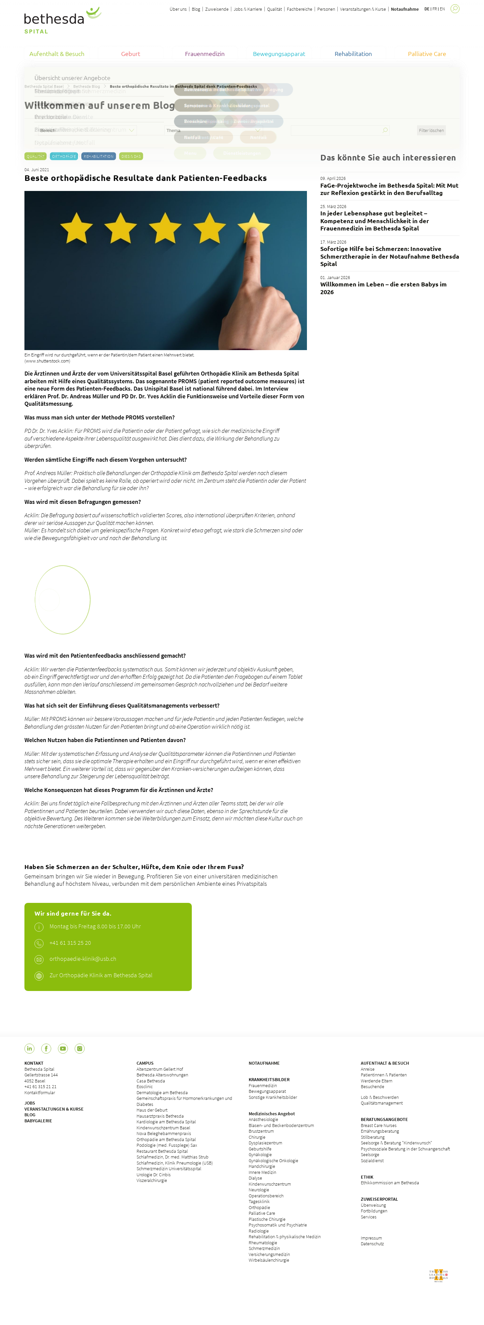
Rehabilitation (98, 156)
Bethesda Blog (86, 86)
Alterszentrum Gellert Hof (160, 1069)
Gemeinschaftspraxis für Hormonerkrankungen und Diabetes (184, 1101)
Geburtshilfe (260, 1149)
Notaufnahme (405, 9)
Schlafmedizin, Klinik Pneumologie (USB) (175, 1163)
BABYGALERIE (38, 1121)
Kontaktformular (39, 1092)
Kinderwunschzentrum (270, 1184)
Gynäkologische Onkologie (273, 1160)
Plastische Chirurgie (267, 1219)
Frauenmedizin (263, 1085)
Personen (326, 9)
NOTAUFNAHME (264, 1063)
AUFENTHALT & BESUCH (385, 1063)
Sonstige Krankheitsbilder (273, 1097)
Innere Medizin (262, 1172)
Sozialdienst (372, 1160)
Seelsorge (370, 1154)
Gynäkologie (260, 1154)
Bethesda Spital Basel (44, 86)
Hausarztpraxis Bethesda (160, 1116)
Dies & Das (131, 156)
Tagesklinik (259, 1201)
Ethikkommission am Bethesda (390, 1183)
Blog (196, 9)
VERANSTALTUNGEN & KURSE (54, 1109)
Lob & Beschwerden (380, 1097)
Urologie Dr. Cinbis (154, 1175)
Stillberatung (373, 1137)
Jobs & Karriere (248, 9)
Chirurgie (257, 1137)
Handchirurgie (262, 1166)
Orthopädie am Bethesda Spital (166, 1139)
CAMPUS (145, 1063)
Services (369, 1217)
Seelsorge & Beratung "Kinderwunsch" (396, 1143)
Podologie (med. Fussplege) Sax (167, 1145)
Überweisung (373, 1205)
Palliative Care (262, 1213)
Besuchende (372, 1086)
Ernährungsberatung (380, 1131)
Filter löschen (431, 130)
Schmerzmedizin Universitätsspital (169, 1169)
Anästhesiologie (263, 1119)
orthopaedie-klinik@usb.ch (83, 959)
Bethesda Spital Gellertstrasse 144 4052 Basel (41, 1075)
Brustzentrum (261, 1131)
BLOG (29, 1115)
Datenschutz (372, 1244)
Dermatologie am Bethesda (162, 1092)
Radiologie (259, 1231)
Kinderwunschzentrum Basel (163, 1128)
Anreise (368, 1069)
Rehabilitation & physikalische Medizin (285, 1237)
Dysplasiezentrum (265, 1143)
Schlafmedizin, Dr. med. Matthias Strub (173, 1157)
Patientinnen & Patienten (384, 1075)
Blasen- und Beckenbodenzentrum (281, 1125)
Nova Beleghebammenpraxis (164, 1133)
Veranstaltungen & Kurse (363, 9)
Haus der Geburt (152, 1110)
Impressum (371, 1238)
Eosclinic (145, 1086)
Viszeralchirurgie (152, 1180)
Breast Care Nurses (379, 1125)
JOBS (29, 1103)
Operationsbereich (266, 1196)
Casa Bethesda (151, 1081)
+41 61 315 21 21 (40, 1086)
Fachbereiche (299, 9)
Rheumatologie (263, 1243)
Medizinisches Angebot (272, 1114)
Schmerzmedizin (264, 1248)
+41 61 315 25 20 (70, 942)
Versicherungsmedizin (269, 1254)
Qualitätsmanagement (382, 1103)
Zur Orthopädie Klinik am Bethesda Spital (101, 975)
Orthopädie (64, 156)
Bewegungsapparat (267, 1091)
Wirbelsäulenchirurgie (269, 1260)
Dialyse (255, 1178)
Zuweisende (217, 9)
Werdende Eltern (376, 1081)
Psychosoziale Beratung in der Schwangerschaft (405, 1149)
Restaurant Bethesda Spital (162, 1151)
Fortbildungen (374, 1211)
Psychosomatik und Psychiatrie (278, 1225)
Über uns (178, 9)
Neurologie (259, 1190)
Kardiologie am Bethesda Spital (166, 1122)
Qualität (274, 9)
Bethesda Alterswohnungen (162, 1075)
